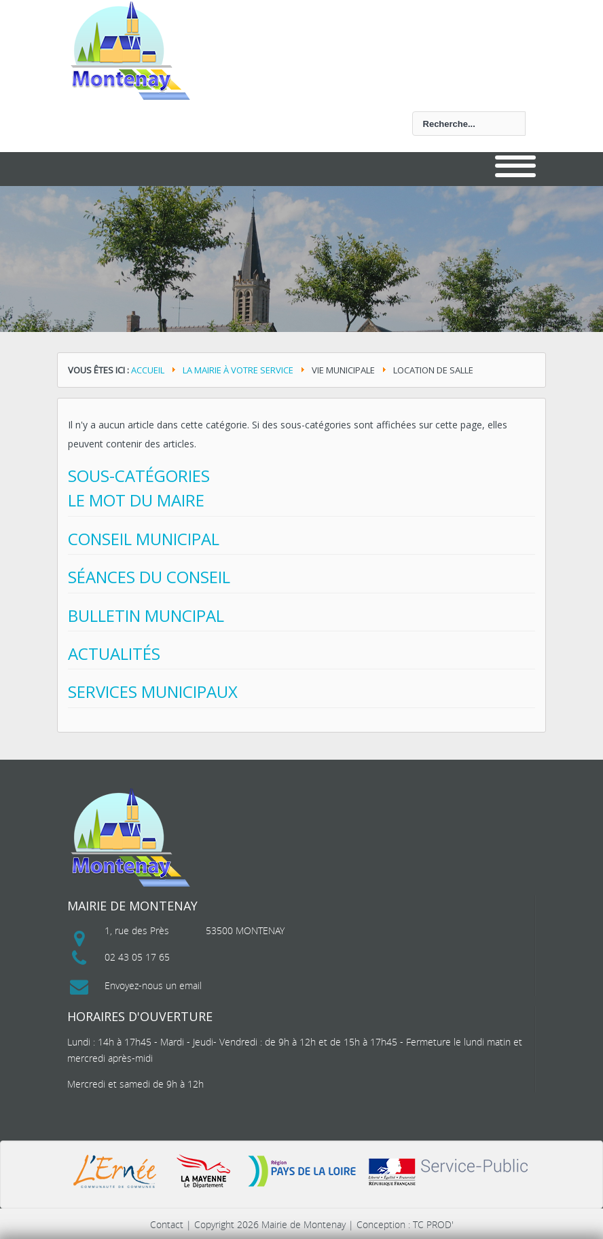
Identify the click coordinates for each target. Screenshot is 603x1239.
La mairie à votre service (238, 370)
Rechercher (77, 111)
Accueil (147, 370)
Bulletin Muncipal (146, 615)
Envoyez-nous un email (153, 985)
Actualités (114, 653)
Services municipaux (153, 691)
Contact (166, 1224)
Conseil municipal (143, 539)
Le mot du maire (136, 500)
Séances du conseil (149, 577)
